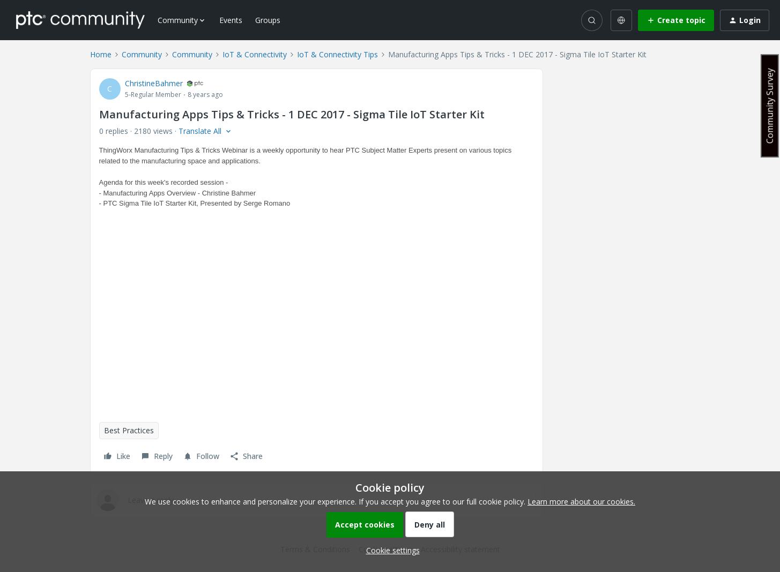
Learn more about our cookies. (581, 501)
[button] (676, 20)
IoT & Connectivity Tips (337, 54)
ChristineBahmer (154, 83)
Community (142, 54)
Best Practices (129, 430)
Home (101, 54)
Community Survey (770, 106)
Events (230, 20)
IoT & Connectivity (254, 54)
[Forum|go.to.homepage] (80, 19)
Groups (267, 20)
